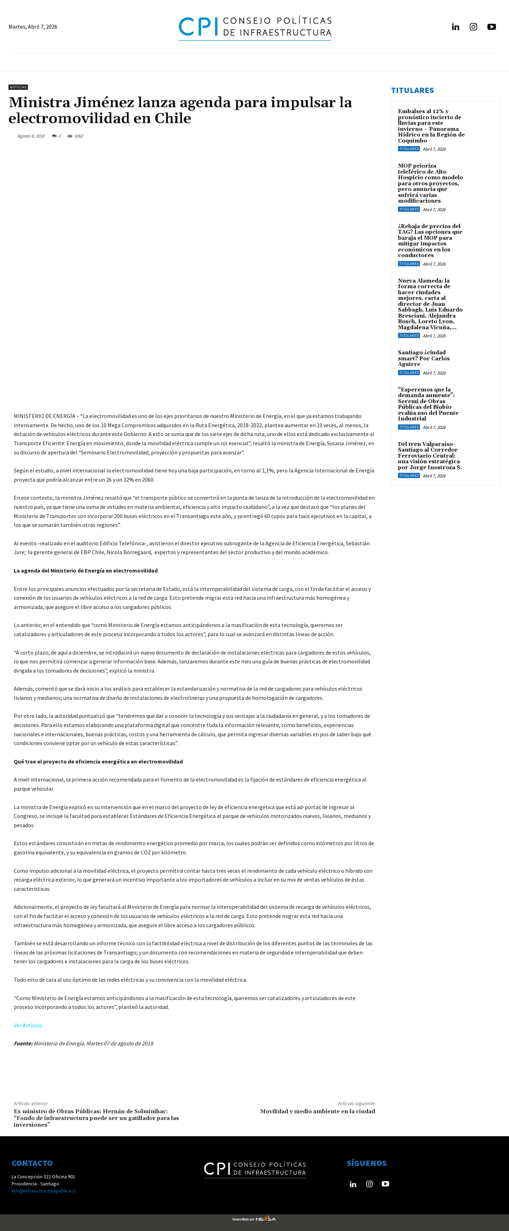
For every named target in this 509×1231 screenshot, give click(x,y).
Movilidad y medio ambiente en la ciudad (317, 1111)
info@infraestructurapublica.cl (44, 1191)
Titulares (409, 148)
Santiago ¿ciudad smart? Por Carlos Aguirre (424, 358)
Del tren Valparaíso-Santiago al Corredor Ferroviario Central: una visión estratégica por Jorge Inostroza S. (430, 456)
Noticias (18, 87)
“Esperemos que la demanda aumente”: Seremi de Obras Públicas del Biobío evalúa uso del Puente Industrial (428, 405)
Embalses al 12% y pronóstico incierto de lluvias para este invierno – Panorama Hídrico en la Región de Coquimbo (431, 126)
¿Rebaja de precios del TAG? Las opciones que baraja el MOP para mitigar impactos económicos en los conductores (430, 241)
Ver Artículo (28, 1025)
